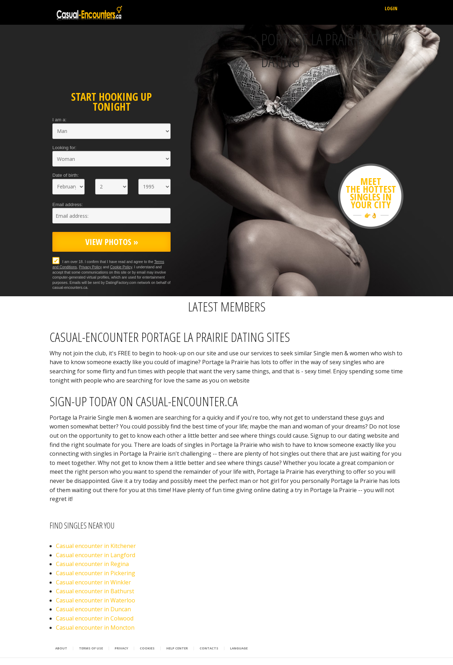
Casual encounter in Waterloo (95, 600)
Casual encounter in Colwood (94, 618)
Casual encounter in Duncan (93, 609)
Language (239, 648)
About (61, 648)
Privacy (121, 648)
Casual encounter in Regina (92, 564)
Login (391, 8)
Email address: (67, 204)
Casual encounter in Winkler (93, 582)
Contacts (209, 648)
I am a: (59, 119)
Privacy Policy (90, 267)
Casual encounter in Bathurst (95, 591)
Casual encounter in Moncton (95, 627)
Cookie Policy (121, 267)
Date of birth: (65, 175)
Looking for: (64, 147)
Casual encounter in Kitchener (96, 546)
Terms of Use (91, 648)
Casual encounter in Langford (95, 555)
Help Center (177, 648)
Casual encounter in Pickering (95, 573)
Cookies (147, 648)
